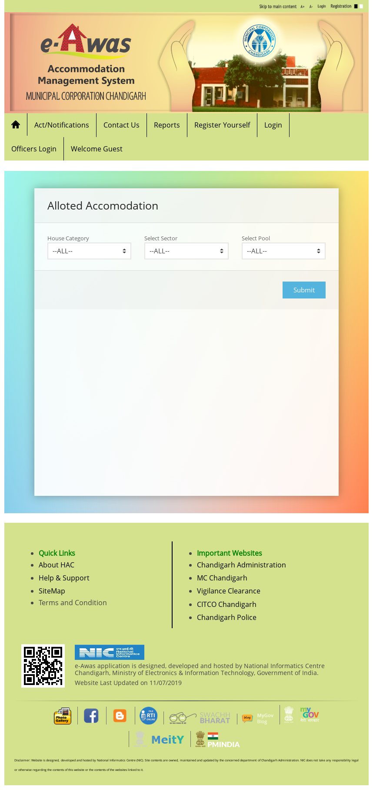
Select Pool (256, 238)
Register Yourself (222, 125)
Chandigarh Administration (241, 565)
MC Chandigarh (222, 578)
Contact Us (121, 125)
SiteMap (52, 591)
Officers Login (34, 149)
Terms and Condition (73, 602)
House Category (68, 238)
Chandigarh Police (226, 617)
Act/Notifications (61, 125)
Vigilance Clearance (228, 591)
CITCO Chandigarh (226, 604)
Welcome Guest (97, 149)
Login (273, 125)
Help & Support (64, 578)
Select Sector (160, 238)
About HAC (56, 565)
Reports (167, 125)
